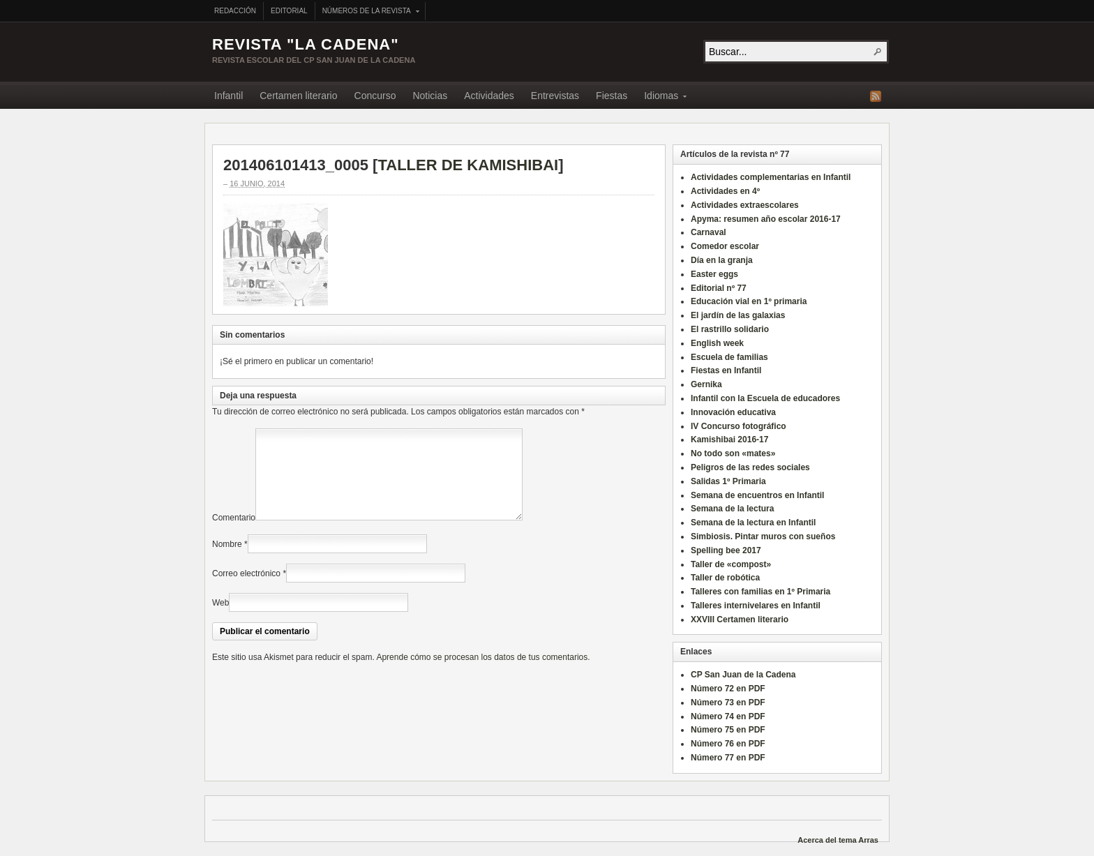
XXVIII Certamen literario (739, 619)
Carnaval (708, 232)
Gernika (706, 384)
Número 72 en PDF (728, 688)
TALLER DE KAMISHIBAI (467, 165)
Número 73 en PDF (728, 702)
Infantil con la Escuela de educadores (765, 398)
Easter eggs (714, 274)
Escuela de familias (729, 357)
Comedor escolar (725, 246)
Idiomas (661, 97)
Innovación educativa (733, 412)
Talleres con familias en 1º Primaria (760, 591)
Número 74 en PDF (728, 716)
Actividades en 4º (725, 191)
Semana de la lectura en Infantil (753, 522)
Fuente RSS (875, 96)
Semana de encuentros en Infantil (757, 495)
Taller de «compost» (731, 564)
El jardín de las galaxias (738, 315)
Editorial (289, 11)
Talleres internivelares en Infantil (755, 605)
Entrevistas (555, 95)
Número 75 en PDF (728, 730)
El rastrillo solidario (730, 329)
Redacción (235, 11)
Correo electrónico (246, 590)
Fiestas (611, 95)
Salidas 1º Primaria (728, 481)
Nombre (227, 561)
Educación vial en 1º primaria (749, 301)
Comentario (233, 534)
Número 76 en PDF (728, 744)
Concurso (375, 95)
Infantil (228, 95)
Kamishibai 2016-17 (729, 439)
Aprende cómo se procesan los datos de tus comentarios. (483, 674)
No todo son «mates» (733, 453)
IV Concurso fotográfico (738, 426)
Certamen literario (298, 95)
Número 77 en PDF (728, 758)
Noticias (429, 95)
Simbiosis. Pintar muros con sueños (763, 536)
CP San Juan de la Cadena (743, 674)
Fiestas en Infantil (726, 370)
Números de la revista (367, 12)
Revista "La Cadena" (305, 44)
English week (717, 343)
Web (220, 619)
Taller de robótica (725, 578)
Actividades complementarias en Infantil (771, 177)
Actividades (489, 95)
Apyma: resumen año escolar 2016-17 (766, 219)
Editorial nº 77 (719, 288)
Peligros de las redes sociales (750, 467)
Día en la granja (722, 260)
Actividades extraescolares (745, 205)
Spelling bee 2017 (726, 550)
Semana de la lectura (732, 508)
